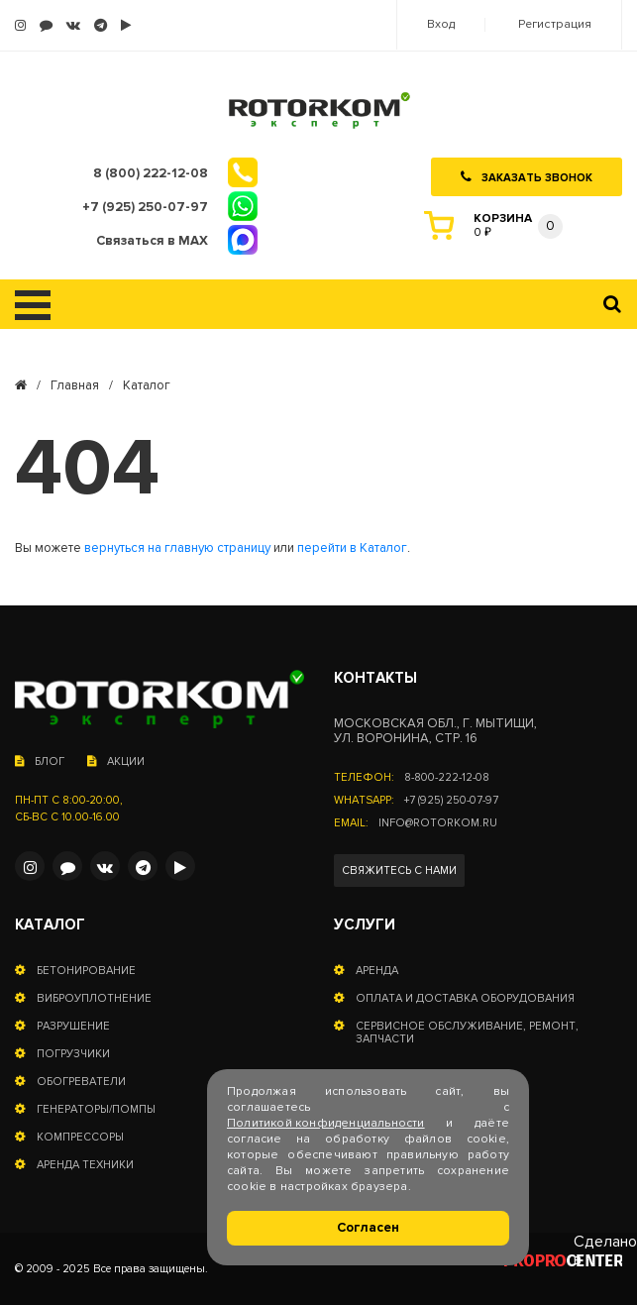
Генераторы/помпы (96, 1109)
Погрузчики (73, 1053)
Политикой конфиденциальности (326, 1123)
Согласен (368, 1228)
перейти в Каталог (352, 548)
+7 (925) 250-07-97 (451, 800)
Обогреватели (81, 1081)
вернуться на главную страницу (177, 548)
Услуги (364, 925)
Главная (75, 386)
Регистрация (554, 25)
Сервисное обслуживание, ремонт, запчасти (467, 1032)
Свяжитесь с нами (399, 870)
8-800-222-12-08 (446, 777)
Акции (116, 761)
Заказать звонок (526, 177)
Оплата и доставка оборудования (465, 998)
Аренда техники (85, 1164)
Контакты (375, 678)
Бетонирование (86, 970)
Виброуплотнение (94, 998)
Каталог (50, 925)
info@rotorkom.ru (437, 822)
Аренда (377, 970)
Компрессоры (80, 1137)
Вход (441, 25)
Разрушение (73, 1026)
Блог (39, 761)
